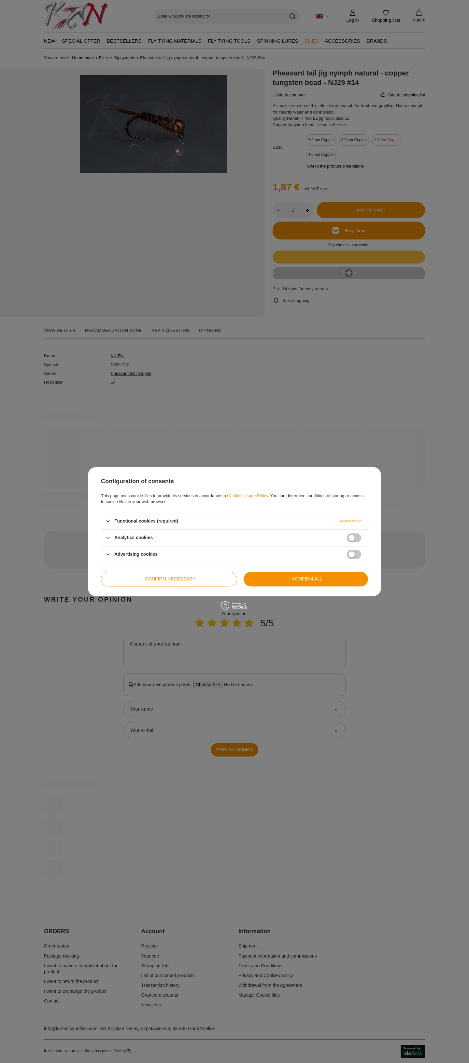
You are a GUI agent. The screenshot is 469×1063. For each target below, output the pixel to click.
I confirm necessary (168, 578)
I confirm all (305, 578)
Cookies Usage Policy (247, 495)
